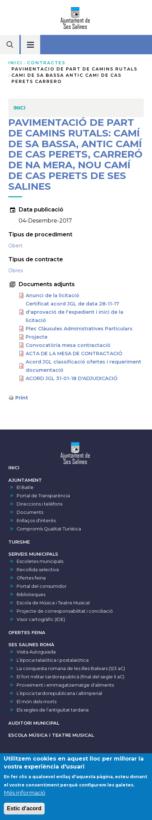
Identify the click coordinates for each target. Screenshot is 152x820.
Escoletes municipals (40, 561)
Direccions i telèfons (39, 504)
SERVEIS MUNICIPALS (33, 554)
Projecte (36, 337)
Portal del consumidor (41, 586)
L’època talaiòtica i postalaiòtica (53, 660)
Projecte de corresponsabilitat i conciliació (65, 611)
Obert (15, 246)
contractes (46, 62)
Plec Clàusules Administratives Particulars (79, 329)
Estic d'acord (24, 811)
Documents (30, 512)
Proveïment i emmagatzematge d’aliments (65, 685)
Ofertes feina (31, 578)
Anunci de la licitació (52, 295)
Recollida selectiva (38, 569)
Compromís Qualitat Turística (49, 528)
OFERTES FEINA (26, 632)
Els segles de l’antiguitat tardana (53, 710)
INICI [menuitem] (19, 108)
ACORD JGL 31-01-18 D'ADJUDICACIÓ (71, 378)
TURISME (19, 542)
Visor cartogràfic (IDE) (41, 619)
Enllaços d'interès (36, 520)
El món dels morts (36, 701)
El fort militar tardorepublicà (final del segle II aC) (70, 676)
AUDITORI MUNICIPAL (33, 723)
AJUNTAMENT (25, 480)
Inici (15, 62)
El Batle (25, 487)
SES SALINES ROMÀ (31, 644)
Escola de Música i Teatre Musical (53, 602)
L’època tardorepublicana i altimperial (59, 693)
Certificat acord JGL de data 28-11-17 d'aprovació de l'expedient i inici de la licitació (74, 312)
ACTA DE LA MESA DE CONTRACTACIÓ (74, 353)
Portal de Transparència (43, 495)
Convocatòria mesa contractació (68, 345)
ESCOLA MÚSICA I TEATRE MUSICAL (51, 735)
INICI (13, 467)
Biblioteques (31, 594)
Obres (15, 270)
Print (21, 398)
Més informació (24, 795)
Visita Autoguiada (36, 651)
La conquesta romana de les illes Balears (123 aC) (71, 668)
